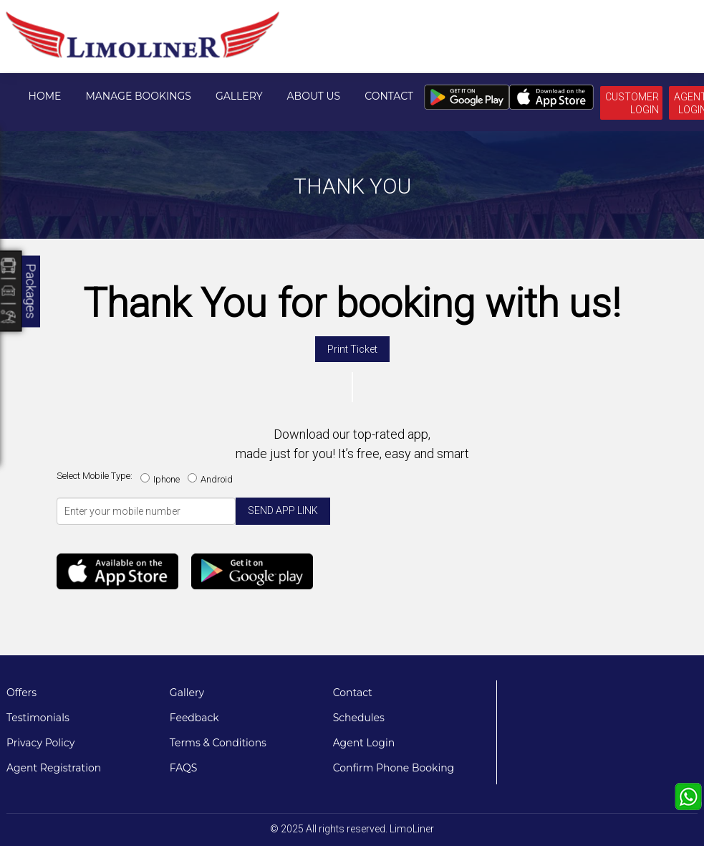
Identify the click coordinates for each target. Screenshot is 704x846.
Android (212, 479)
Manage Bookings (138, 96)
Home (45, 96)
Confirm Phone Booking (394, 767)
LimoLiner (412, 829)
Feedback (194, 717)
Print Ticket (352, 349)
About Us (314, 96)
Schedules (359, 717)
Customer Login (632, 103)
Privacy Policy (40, 742)
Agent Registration (53, 767)
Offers (21, 692)
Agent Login (364, 742)
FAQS (184, 767)
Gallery (239, 96)
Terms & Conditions (218, 742)
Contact (389, 96)
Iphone (162, 479)
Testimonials (37, 717)
